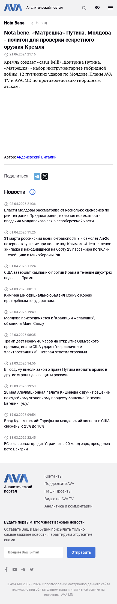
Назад (41, 23)
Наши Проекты (57, 491)
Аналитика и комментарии (68, 506)
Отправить (81, 552)
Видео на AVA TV (59, 499)
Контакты (53, 476)
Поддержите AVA (59, 483)
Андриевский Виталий (36, 157)
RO (97, 7)
